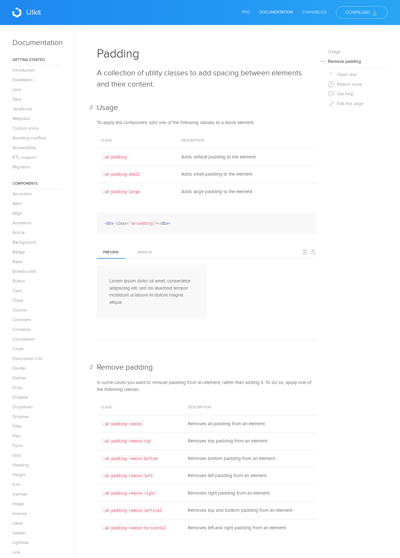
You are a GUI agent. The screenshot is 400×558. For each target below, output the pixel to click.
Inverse (19, 513)
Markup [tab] (145, 252)
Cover (18, 348)
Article (18, 232)
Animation (22, 223)
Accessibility (24, 147)
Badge (18, 252)
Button (18, 281)
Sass (17, 99)
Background (24, 242)
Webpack (21, 118)
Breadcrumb (24, 271)
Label (17, 523)
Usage (107, 107)
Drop (17, 387)
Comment (21, 319)
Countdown (23, 339)
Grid (16, 455)
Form (17, 445)
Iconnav (20, 494)
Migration (21, 167)
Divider (19, 368)
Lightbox (20, 542)
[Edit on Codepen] (313, 251)
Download (362, 13)
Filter (17, 426)
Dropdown (22, 407)
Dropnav (20, 416)
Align (17, 213)
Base (17, 261)
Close (17, 300)
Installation (22, 79)
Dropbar (20, 397)
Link (16, 552)
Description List (27, 358)
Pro (246, 12)
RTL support (24, 157)
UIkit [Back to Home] (26, 12)
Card (17, 290)
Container (21, 329)
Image (18, 503)
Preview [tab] (111, 252)
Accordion (22, 194)
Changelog (314, 12)
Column (19, 310)
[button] (305, 251)
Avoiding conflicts (29, 138)
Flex (16, 436)
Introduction (24, 70)
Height (18, 474)
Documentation (276, 12)
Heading (20, 465)
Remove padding (125, 367)
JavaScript (22, 109)
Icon (16, 484)
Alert (17, 203)
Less (17, 89)
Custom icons (25, 128)
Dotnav (19, 378)
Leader (19, 533)
